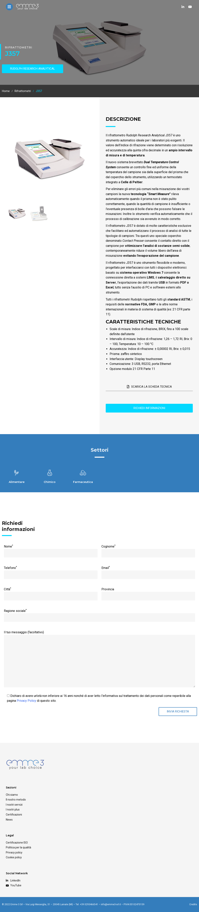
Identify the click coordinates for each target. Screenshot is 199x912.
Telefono (50, 571)
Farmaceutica (83, 482)
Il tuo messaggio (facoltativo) (99, 634)
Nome (50, 549)
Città (50, 592)
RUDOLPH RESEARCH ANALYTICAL (32, 68)
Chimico (50, 482)
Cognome (148, 549)
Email (148, 571)
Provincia (148, 592)
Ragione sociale (99, 614)
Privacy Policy (26, 701)
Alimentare (16, 482)
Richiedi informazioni (149, 408)
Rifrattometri (18, 47)
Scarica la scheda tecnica (149, 386)
